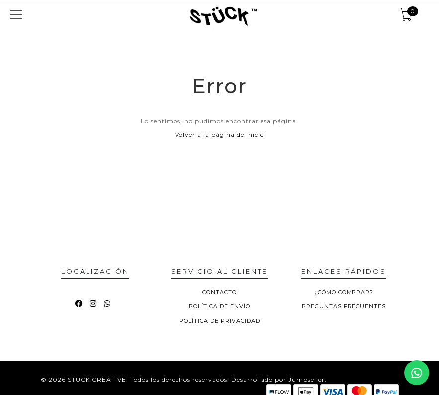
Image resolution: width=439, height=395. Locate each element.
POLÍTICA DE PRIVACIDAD (219, 320)
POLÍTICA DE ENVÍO (219, 306)
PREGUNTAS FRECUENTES (344, 306)
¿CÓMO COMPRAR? (343, 292)
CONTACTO (219, 292)
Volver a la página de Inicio (219, 134)
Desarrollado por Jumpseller (278, 379)
